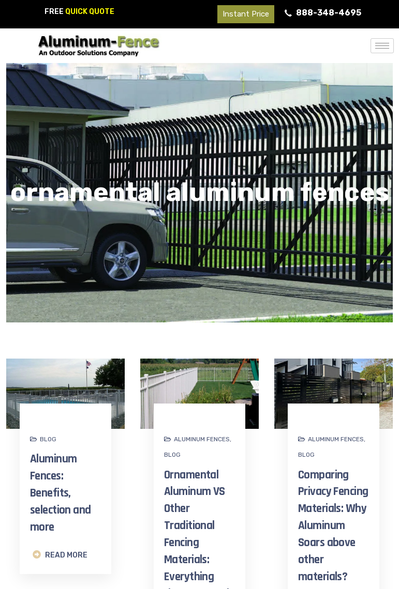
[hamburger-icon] (382, 45)
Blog (48, 439)
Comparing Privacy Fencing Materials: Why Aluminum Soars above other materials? (333, 526)
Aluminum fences (202, 439)
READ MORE (60, 554)
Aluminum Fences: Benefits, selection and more (60, 493)
